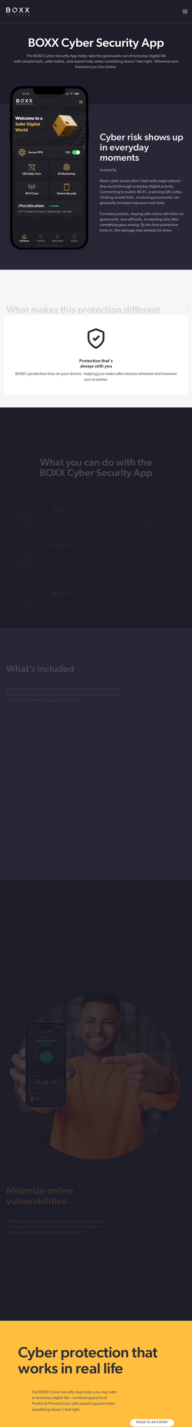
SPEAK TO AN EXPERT (152, 1422)
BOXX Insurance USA (18, 11)
